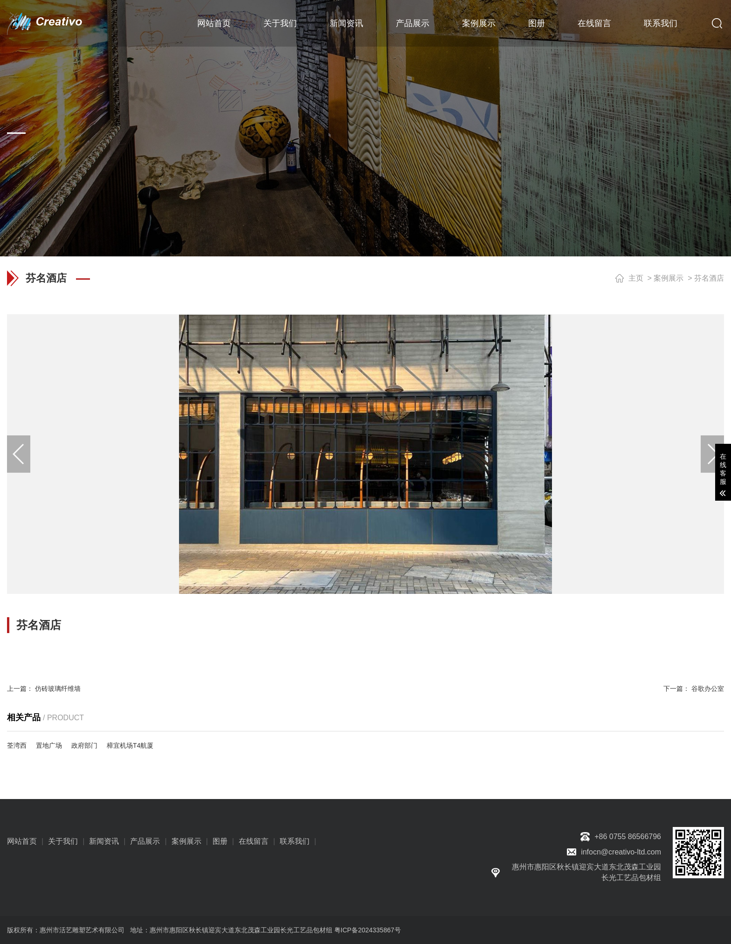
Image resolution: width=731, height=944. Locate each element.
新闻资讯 (346, 23)
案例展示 (479, 23)
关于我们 (280, 23)
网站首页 (214, 23)
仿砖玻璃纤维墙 (58, 688)
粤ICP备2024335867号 (367, 930)
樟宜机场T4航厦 (130, 745)
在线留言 (594, 23)
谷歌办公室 (707, 688)
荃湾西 (17, 745)
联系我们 (660, 23)
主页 (635, 278)
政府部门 (84, 745)
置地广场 (49, 745)
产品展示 (412, 23)
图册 (536, 23)
